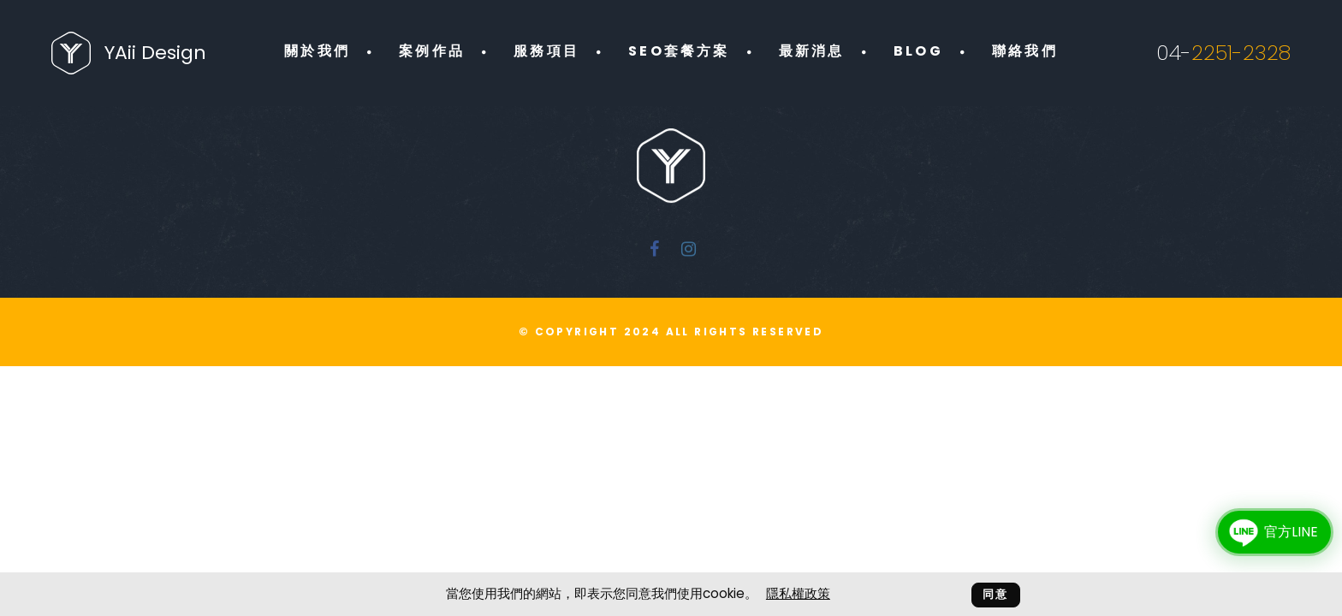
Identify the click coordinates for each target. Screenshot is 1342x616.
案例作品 (432, 51)
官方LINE (1270, 532)
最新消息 (812, 51)
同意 (996, 594)
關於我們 (317, 51)
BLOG (918, 51)
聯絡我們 (1025, 51)
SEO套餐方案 (678, 51)
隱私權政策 (798, 593)
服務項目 (546, 51)
